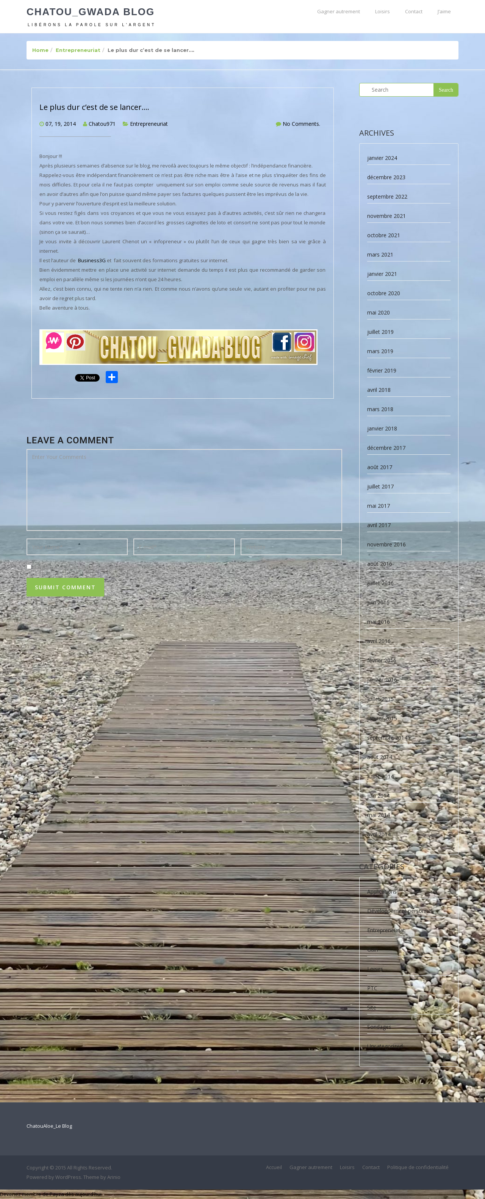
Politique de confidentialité (418, 1167)
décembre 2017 (386, 447)
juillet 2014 (380, 776)
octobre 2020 (383, 293)
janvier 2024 (382, 157)
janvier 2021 (382, 273)
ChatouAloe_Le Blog (49, 1125)
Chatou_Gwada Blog (91, 11)
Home (40, 50)
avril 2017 (379, 525)
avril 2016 (379, 641)
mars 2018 (380, 409)
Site (371, 1007)
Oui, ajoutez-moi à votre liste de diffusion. (84, 567)
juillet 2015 (380, 699)
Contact (413, 11)
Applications (382, 891)
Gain (372, 949)
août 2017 (379, 467)
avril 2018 (379, 389)
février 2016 (381, 660)
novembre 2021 (386, 215)
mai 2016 (378, 621)
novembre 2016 (386, 544)
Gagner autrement (338, 11)
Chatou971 (102, 123)
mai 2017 (378, 505)
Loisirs (382, 11)
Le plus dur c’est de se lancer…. (94, 107)
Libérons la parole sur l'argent (92, 25)
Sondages (379, 1026)
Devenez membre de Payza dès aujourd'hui (51, 1194)
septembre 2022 (387, 196)
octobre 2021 (383, 235)
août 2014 (379, 757)
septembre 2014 (387, 737)
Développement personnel (399, 910)
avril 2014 (379, 834)
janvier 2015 (382, 718)
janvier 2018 (382, 428)
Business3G (92, 260)
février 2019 (381, 370)
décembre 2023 (386, 177)
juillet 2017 (380, 486)
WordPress (68, 1177)
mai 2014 (378, 815)
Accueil (274, 1167)
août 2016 (379, 563)
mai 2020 (378, 312)
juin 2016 (378, 602)
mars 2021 (380, 254)
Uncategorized (385, 1046)
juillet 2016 (380, 583)
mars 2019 (380, 351)
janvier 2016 (382, 679)
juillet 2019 (380, 331)
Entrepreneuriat (78, 50)
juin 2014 (378, 795)
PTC (372, 988)
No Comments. (301, 123)
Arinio (113, 1177)
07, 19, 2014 (60, 123)
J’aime (444, 11)
